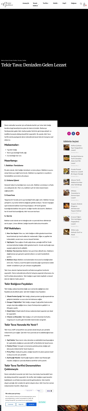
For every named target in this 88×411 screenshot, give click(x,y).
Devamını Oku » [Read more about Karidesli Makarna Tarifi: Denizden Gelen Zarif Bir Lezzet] (75, 165)
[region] (21, 399)
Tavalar (20, 60)
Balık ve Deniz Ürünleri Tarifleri (9, 60)
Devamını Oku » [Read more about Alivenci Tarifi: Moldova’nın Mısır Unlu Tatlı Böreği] (75, 187)
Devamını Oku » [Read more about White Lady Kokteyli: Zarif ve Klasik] (75, 237)
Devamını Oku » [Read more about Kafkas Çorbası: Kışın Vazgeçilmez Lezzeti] (75, 152)
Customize (10, 404)
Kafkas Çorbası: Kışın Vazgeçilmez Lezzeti (77, 148)
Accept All (31, 404)
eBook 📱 (49, 391)
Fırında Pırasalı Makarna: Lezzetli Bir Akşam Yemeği (77, 171)
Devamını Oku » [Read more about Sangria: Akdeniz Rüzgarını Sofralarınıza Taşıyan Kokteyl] (75, 213)
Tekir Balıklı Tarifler (39, 402)
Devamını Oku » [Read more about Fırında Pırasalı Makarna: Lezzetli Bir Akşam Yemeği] (75, 176)
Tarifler (24, 60)
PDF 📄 (39, 391)
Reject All (21, 404)
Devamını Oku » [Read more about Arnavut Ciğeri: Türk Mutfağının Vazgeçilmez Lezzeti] (75, 226)
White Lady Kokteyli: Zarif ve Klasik (76, 232)
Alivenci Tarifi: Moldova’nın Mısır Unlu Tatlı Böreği (76, 182)
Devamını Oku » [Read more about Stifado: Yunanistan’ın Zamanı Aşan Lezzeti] (75, 200)
